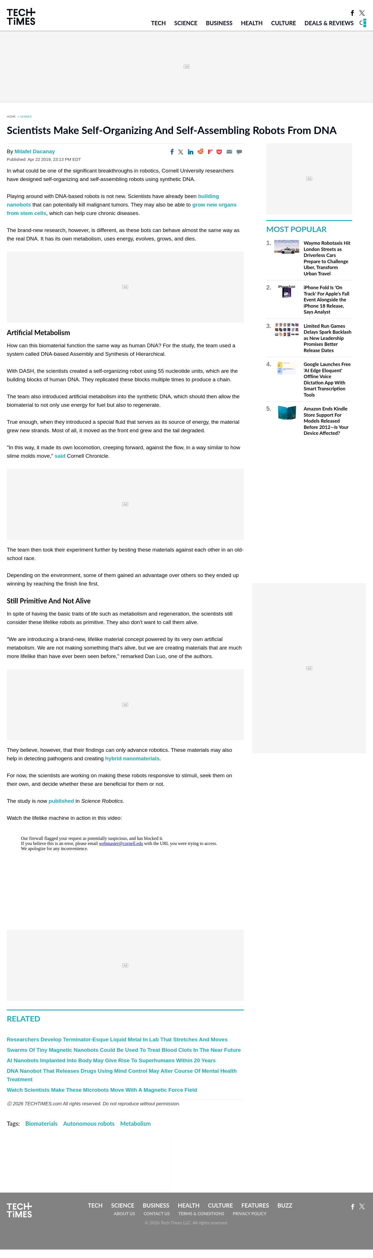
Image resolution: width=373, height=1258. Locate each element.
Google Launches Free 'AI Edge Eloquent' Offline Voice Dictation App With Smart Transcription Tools (327, 379)
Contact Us (156, 1213)
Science (186, 23)
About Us (124, 1213)
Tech (158, 23)
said (60, 456)
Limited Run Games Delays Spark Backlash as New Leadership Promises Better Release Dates (327, 338)
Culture (283, 23)
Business (219, 23)
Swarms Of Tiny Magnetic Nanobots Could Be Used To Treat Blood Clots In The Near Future (124, 1050)
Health (252, 23)
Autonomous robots (89, 1123)
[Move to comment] (239, 152)
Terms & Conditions (201, 1213)
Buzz (284, 1205)
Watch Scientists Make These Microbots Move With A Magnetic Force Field (102, 1090)
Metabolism (135, 1123)
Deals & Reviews (329, 23)
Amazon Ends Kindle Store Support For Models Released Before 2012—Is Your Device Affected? (326, 421)
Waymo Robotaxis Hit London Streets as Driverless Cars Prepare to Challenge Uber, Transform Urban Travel (327, 258)
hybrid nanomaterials (132, 758)
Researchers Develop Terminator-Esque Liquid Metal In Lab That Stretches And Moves (117, 1039)
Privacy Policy (249, 1213)
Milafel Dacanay (34, 151)
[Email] (229, 152)
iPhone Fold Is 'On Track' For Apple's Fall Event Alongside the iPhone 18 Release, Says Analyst (326, 299)
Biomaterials (41, 1123)
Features (255, 1205)
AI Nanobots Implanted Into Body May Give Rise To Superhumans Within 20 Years (111, 1060)
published (61, 801)
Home (11, 116)
